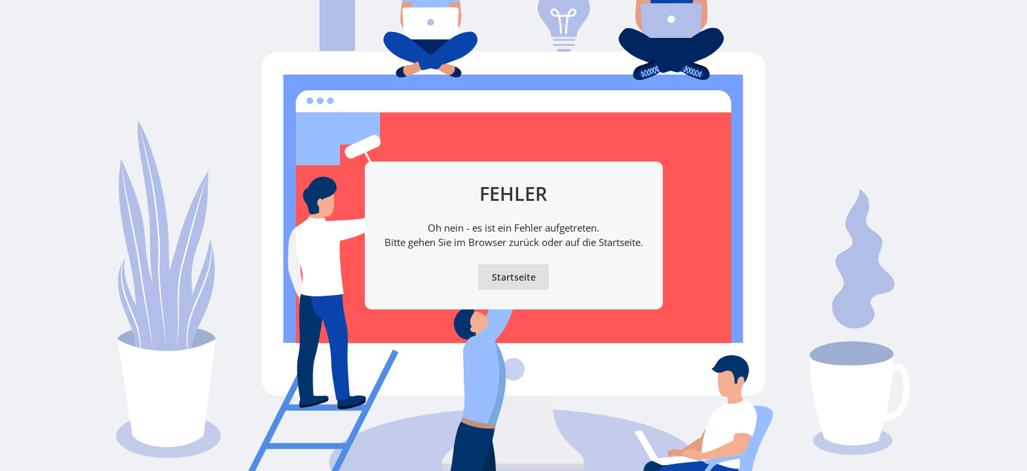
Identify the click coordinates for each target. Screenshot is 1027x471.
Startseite (514, 277)
